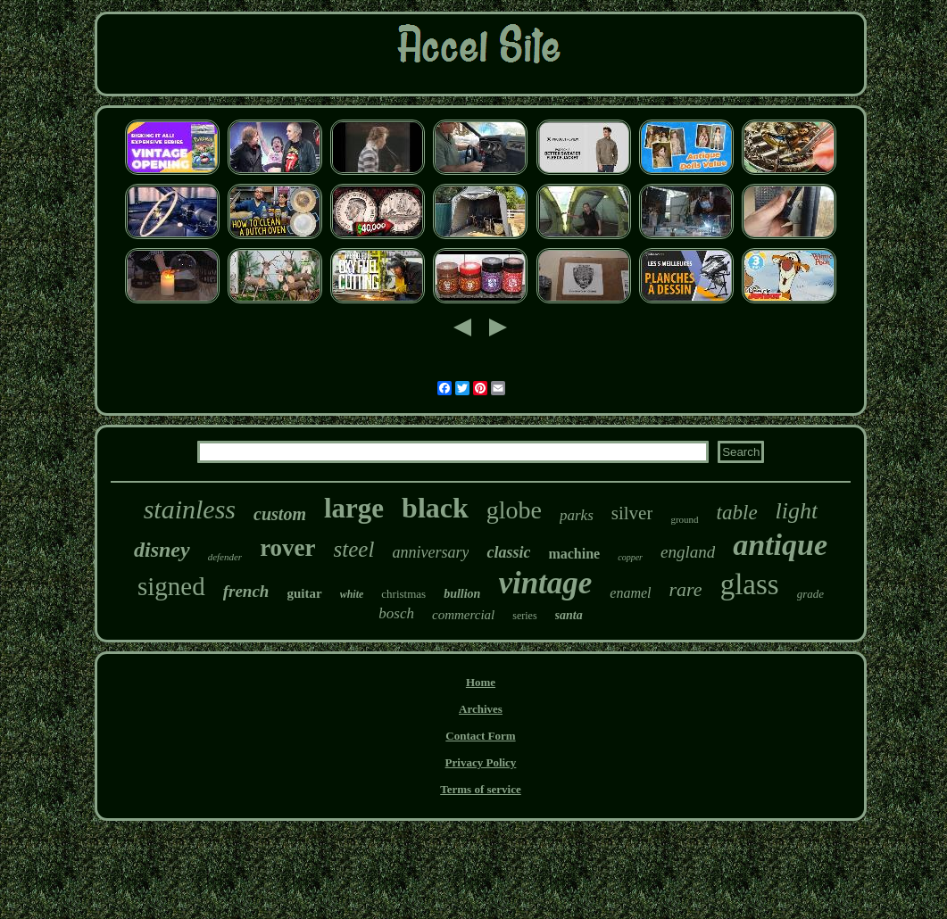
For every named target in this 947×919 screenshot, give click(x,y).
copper (630, 557)
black (435, 508)
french (246, 591)
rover (287, 547)
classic (508, 552)
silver (632, 513)
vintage (545, 583)
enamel (630, 592)
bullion (462, 593)
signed (171, 586)
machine (574, 553)
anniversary (430, 552)
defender (225, 556)
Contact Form (480, 735)
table (737, 512)
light (797, 511)
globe (514, 510)
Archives (481, 709)
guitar (304, 593)
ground (684, 519)
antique (780, 544)
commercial (463, 615)
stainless (190, 509)
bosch (396, 613)
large (354, 508)
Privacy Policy (481, 762)
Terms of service (480, 789)
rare (685, 589)
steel (354, 549)
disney (162, 549)
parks (577, 515)
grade (810, 593)
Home (480, 682)
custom (279, 514)
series (524, 615)
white (352, 594)
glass (749, 584)
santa (569, 615)
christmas (403, 593)
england (687, 551)
